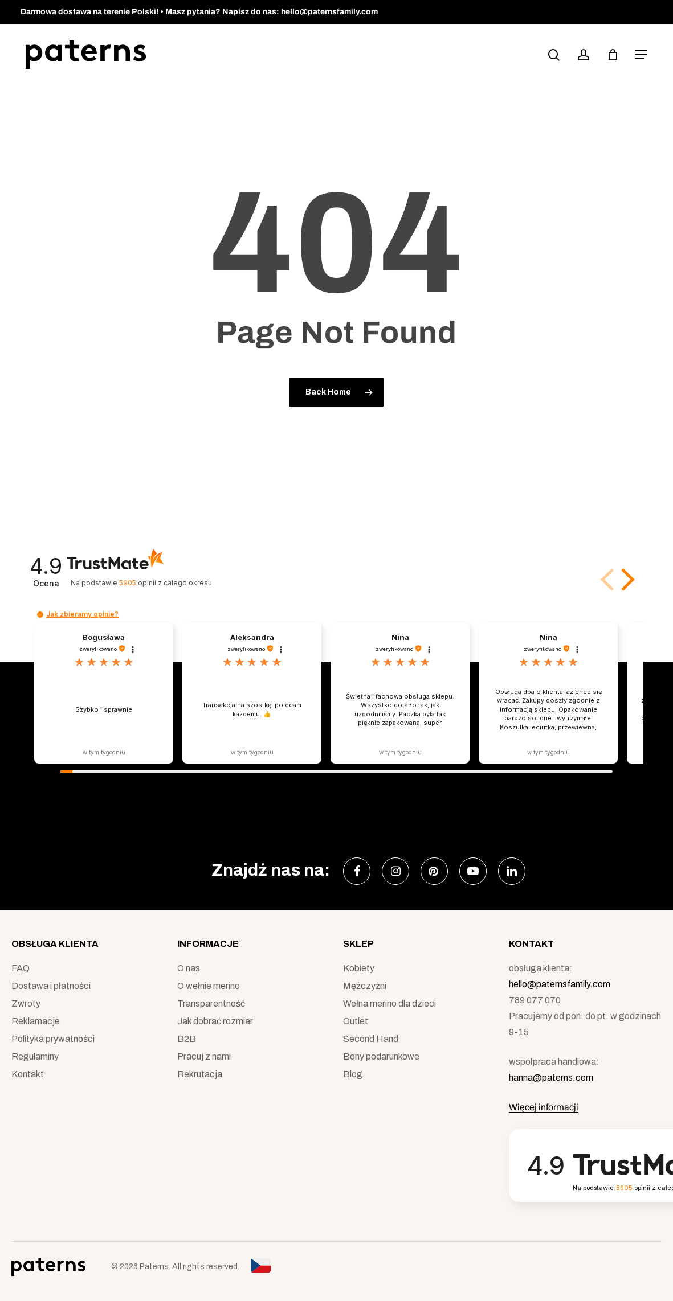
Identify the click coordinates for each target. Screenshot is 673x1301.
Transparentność (211, 1003)
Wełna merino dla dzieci (389, 1003)
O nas (188, 968)
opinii (165, 582)
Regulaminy (35, 1056)
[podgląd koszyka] (612, 54)
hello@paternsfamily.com (559, 984)
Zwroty (25, 1003)
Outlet (355, 1021)
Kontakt (27, 1074)
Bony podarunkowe (381, 1056)
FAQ (20, 968)
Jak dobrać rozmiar (215, 1021)
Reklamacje (35, 1021)
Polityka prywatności (53, 1039)
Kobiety (358, 968)
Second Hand (370, 1039)
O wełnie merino (208, 986)
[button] (641, 54)
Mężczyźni (364, 986)
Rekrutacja (199, 1074)
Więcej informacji (543, 1107)
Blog (352, 1074)
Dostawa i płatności (51, 986)
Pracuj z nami (204, 1056)
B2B (186, 1039)
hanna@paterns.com (551, 1077)
